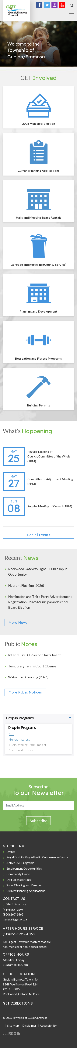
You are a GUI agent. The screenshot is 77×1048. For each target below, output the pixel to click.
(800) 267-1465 (13, 914)
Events (10, 851)
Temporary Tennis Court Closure (32, 666)
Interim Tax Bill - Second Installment (34, 655)
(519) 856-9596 (13, 909)
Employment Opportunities (24, 868)
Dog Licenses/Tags (18, 879)
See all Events (38, 535)
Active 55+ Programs (20, 863)
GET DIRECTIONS (18, 1003)
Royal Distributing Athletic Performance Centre (37, 857)
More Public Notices (25, 692)
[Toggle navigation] (70, 13)
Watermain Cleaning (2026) (28, 677)
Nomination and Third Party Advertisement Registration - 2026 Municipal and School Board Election (40, 602)
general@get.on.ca (15, 919)
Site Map (13, 1025)
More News (18, 622)
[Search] (71, 5)
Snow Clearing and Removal (24, 885)
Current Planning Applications (25, 890)
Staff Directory (16, 904)
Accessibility (48, 1025)
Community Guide (18, 874)
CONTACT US (14, 898)
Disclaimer (29, 1025)
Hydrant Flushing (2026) (26, 585)
